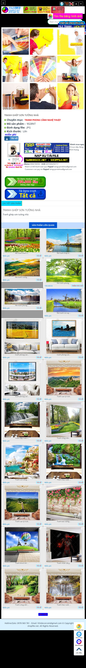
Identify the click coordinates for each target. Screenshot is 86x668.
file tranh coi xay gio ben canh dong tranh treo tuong (64, 313)
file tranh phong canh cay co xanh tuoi (64, 283)
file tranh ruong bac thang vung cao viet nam (22, 277)
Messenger (79, 642)
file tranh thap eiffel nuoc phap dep (64, 253)
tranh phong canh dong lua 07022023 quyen (22, 355)
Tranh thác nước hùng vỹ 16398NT (64, 605)
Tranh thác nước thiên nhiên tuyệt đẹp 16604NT (64, 480)
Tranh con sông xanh (22, 480)
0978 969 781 (79, 627)
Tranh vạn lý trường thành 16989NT (64, 396)
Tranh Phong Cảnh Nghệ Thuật (43, 120)
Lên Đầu (79, 650)
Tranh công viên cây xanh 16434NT (22, 605)
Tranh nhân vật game (64, 563)
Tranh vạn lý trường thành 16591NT (22, 521)
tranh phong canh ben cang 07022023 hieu (22, 396)
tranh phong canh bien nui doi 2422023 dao (64, 355)
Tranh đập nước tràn (22, 438)
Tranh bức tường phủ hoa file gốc (64, 521)
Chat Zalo (79, 635)
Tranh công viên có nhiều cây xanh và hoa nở (64, 438)
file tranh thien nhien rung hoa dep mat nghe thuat (22, 253)
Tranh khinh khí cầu (22, 563)
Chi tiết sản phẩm (12, 203)
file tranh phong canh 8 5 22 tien (22, 305)
